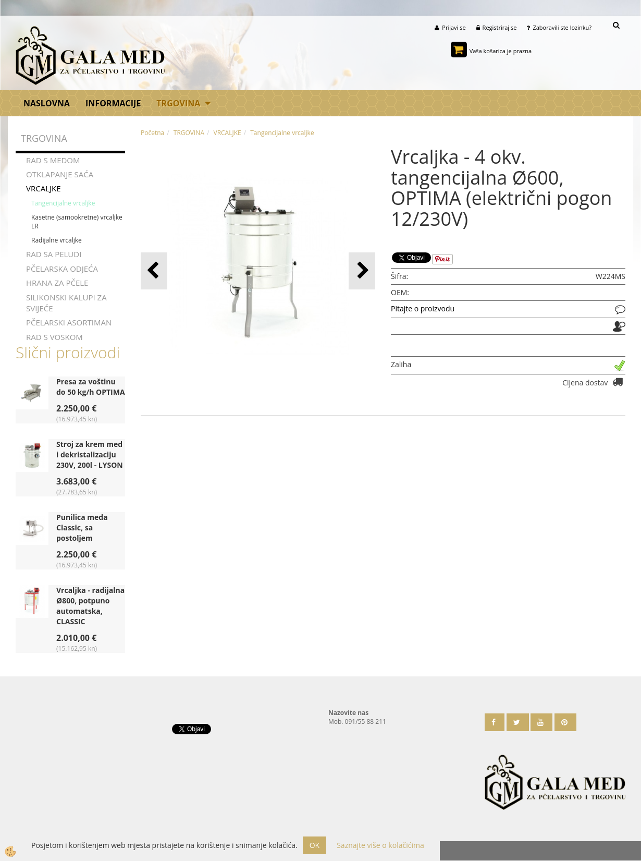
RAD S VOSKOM (54, 337)
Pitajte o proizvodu (422, 309)
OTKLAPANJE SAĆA (59, 174)
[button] (362, 270)
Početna (152, 132)
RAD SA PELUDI (53, 254)
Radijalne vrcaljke (56, 240)
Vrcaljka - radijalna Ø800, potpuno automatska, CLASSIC (90, 605)
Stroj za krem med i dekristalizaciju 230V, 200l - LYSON (89, 454)
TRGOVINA (178, 103)
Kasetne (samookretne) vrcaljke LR (76, 222)
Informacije (113, 103)
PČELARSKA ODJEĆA (62, 268)
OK (314, 845)
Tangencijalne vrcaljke (63, 203)
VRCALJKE (43, 189)
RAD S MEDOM (53, 160)
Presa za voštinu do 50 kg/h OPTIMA (90, 387)
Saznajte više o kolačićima (380, 845)
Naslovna (46, 103)
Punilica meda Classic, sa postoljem (82, 527)
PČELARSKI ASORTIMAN (69, 323)
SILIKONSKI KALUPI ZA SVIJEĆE (66, 302)
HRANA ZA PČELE (57, 282)
